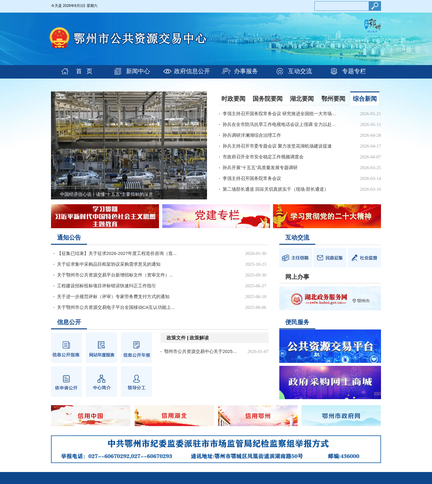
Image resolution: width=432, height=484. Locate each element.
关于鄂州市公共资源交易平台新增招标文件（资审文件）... (115, 274)
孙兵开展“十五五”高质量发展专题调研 (260, 167)
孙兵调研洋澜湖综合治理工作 (252, 135)
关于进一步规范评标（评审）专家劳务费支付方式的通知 (113, 296)
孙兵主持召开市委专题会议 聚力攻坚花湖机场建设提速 (277, 145)
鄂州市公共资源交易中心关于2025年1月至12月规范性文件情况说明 (202, 351)
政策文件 (176, 337)
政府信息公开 (192, 71)
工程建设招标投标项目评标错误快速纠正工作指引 (106, 285)
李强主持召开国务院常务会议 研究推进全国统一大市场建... (281, 113)
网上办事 (297, 276)
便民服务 (297, 322)
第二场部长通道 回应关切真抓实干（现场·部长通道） (275, 189)
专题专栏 (354, 71)
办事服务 (246, 71)
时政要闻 (233, 98)
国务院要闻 (268, 98)
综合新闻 (365, 98)
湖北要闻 (302, 98)
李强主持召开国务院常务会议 (252, 178)
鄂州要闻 (333, 98)
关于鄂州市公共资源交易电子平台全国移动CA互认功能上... (116, 307)
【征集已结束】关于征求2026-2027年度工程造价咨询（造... (117, 253)
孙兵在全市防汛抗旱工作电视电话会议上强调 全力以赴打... (281, 124)
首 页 (84, 71)
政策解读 (199, 337)
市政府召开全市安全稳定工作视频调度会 (263, 156)
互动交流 (300, 71)
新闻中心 (138, 71)
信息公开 (69, 322)
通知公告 (69, 237)
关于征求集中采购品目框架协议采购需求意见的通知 (108, 264)
